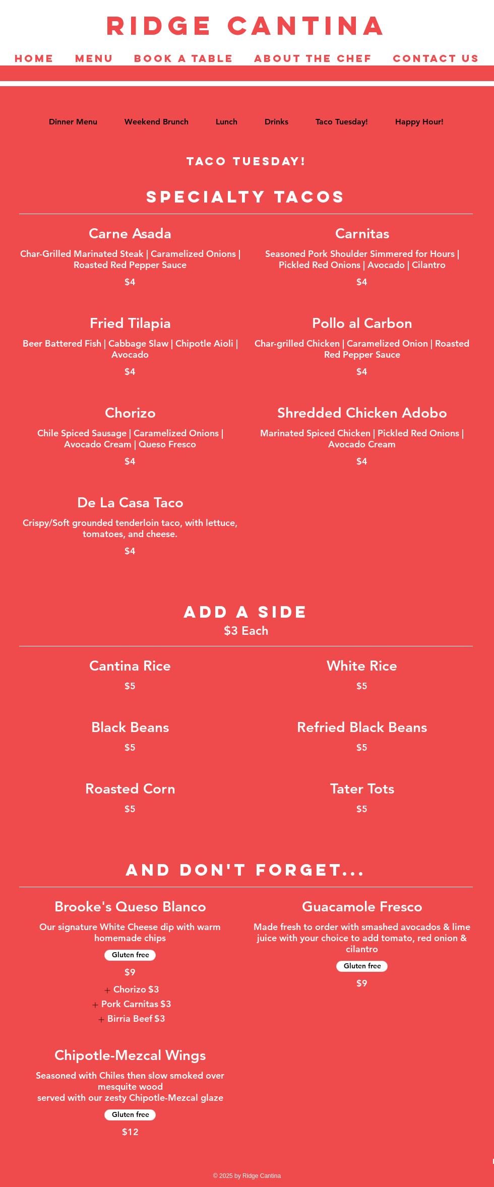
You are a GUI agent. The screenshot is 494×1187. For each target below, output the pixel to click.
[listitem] (130, 990)
